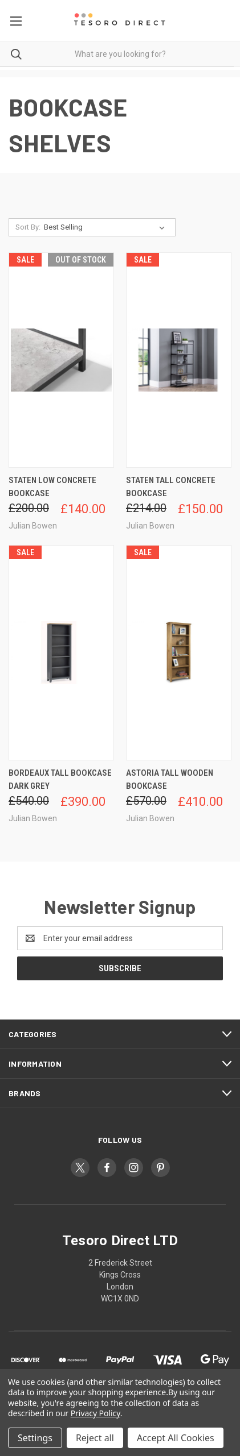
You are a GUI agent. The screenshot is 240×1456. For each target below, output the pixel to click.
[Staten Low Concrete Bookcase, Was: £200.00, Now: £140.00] (61, 360)
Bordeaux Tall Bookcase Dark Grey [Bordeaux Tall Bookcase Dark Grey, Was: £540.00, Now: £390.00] (60, 779)
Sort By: (27, 227)
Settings (35, 1438)
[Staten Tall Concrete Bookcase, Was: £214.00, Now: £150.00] (178, 360)
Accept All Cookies (175, 1438)
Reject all (95, 1438)
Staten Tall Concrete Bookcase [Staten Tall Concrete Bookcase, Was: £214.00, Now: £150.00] (170, 486)
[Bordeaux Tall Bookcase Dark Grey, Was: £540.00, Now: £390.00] (61, 652)
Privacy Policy (95, 1413)
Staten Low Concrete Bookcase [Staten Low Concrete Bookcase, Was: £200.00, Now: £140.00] (52, 486)
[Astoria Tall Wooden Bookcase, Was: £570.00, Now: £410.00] (178, 652)
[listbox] (106, 227)
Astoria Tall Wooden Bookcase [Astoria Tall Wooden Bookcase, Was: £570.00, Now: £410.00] (169, 779)
